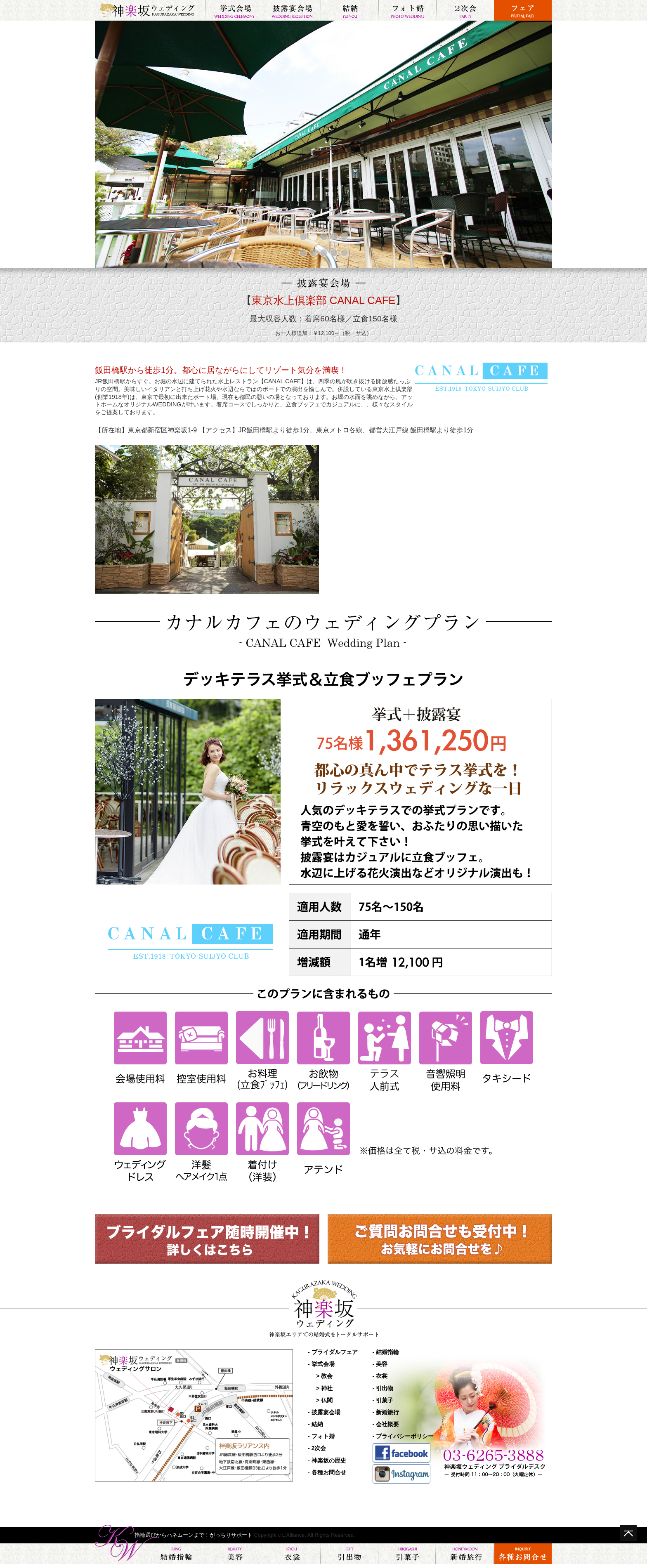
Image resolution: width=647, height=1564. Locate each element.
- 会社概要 (386, 1424)
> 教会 (324, 1376)
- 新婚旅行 (386, 1412)
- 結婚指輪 (386, 1352)
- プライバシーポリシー (403, 1436)
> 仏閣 (324, 1400)
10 (344, 255)
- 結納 (315, 1424)
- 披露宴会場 (324, 1412)
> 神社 (324, 1388)
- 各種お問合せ (327, 1472)
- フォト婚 (321, 1436)
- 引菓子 (383, 1400)
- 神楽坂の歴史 (327, 1460)
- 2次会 (317, 1448)
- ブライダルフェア (333, 1352)
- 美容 (380, 1364)
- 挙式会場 (321, 1364)
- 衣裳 (380, 1376)
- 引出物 (383, 1388)
